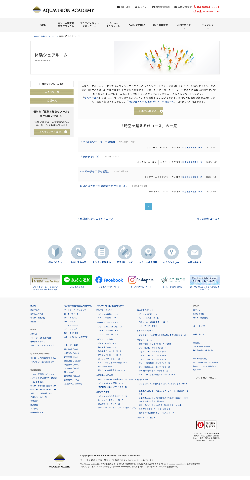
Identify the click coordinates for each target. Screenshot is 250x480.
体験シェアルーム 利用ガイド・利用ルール (151, 101)
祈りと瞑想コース (206, 222)
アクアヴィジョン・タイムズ (42, 346)
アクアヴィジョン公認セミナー (89, 25)
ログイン (142, 6)
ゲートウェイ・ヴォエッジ (75, 310)
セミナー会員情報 (148, 263)
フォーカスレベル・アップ (107, 323)
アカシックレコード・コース (110, 355)
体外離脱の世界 (36, 413)
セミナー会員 (91, 97)
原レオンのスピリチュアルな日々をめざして (205, 283)
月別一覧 (52, 100)
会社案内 (196, 343)
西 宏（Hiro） (69, 373)
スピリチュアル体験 (104, 340)
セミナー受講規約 (101, 263)
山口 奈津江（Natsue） (73, 384)
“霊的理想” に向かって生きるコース (112, 387)
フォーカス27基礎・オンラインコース (154, 363)
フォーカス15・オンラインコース (152, 356)
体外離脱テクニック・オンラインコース (155, 371)
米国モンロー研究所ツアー (41, 394)
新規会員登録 (162, 6)
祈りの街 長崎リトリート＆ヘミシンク (154, 409)
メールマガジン (199, 326)
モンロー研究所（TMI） (173, 281)
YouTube (125, 6)
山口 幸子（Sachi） (72, 369)
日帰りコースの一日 (38, 398)
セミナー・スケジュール (113, 25)
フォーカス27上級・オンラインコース (154, 367)
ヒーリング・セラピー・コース (110, 400)
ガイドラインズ (70, 318)
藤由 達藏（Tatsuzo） (73, 361)
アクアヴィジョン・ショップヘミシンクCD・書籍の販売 (45, 283)
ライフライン (69, 322)
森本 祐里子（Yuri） (72, 380)
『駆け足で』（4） (91, 158)
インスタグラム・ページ (141, 281)
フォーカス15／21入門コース (110, 327)
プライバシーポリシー (202, 347)
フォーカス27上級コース (108, 335)
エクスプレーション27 (73, 326)
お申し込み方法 (78, 263)
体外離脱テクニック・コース (97, 222)
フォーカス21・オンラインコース (152, 360)
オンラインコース (144, 340)
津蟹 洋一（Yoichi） (72, 365)
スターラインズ (70, 330)
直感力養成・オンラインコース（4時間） (156, 344)
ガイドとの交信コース (107, 344)
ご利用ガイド (184, 25)
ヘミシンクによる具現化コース (110, 384)
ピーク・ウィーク (71, 314)
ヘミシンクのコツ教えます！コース (112, 397)
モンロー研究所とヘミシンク (42, 375)
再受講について (125, 263)
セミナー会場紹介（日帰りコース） (44, 390)
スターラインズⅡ (71, 333)
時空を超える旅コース (191, 148)
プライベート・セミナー (147, 418)
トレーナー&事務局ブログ (41, 338)
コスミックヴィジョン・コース (110, 359)
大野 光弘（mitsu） (72, 354)
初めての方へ (55, 263)
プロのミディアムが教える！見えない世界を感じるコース (162, 335)
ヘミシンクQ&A (136, 25)
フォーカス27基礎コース (108, 331)
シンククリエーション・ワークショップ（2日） (117, 408)
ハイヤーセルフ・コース (149, 318)
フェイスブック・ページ (109, 281)
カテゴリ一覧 (51, 92)
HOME (42, 25)
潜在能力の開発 (102, 392)
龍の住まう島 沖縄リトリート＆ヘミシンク (156, 413)
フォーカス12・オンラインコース (152, 352)
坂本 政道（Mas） (71, 350)
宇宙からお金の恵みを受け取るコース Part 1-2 (117, 380)
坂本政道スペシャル (145, 310)
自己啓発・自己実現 (104, 376)
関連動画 (34, 405)
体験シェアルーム (50, 36)
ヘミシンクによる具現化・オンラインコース (157, 375)
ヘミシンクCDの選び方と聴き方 (43, 378)
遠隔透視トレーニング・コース (110, 404)
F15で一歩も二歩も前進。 (96, 174)
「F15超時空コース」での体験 (98, 143)
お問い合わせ (185, 6)
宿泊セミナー (142, 380)
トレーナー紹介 (71, 345)
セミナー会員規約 (200, 359)
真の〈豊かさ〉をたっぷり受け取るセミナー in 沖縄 (160, 406)
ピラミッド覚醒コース (148, 315)
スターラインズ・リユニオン (76, 337)
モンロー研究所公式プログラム (66, 25)
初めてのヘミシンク (104, 310)
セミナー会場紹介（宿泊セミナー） (45, 386)
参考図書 (34, 401)
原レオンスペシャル (145, 331)
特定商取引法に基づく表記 (204, 351)
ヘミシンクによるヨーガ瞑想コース (112, 363)
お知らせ (34, 334)
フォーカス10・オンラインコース (152, 348)
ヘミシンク (208, 25)
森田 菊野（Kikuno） (72, 376)
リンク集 (34, 409)
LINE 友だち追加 (77, 281)
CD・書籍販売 (160, 25)
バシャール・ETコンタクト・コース (153, 322)
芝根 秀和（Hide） (71, 357)
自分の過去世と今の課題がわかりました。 (105, 189)
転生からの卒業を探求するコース (111, 371)
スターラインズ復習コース (150, 326)
